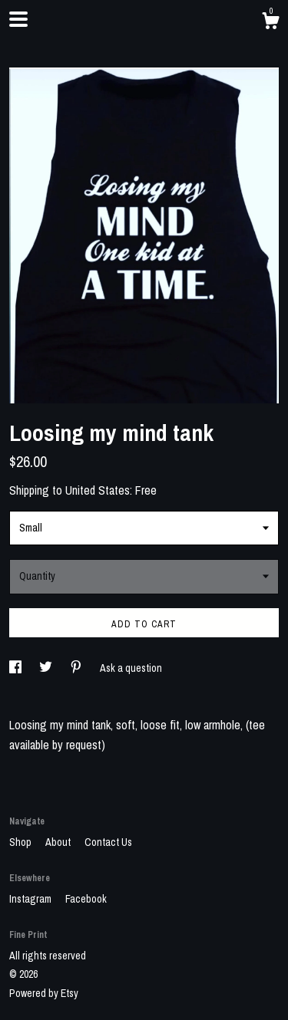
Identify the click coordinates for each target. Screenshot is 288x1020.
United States (97, 490)
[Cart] (270, 23)
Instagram (31, 899)
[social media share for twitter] (47, 668)
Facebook (86, 899)
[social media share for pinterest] (77, 668)
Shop (21, 842)
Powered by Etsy (43, 993)
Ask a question (131, 668)
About (59, 842)
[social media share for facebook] (16, 668)
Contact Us (108, 842)
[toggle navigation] (18, 19)
